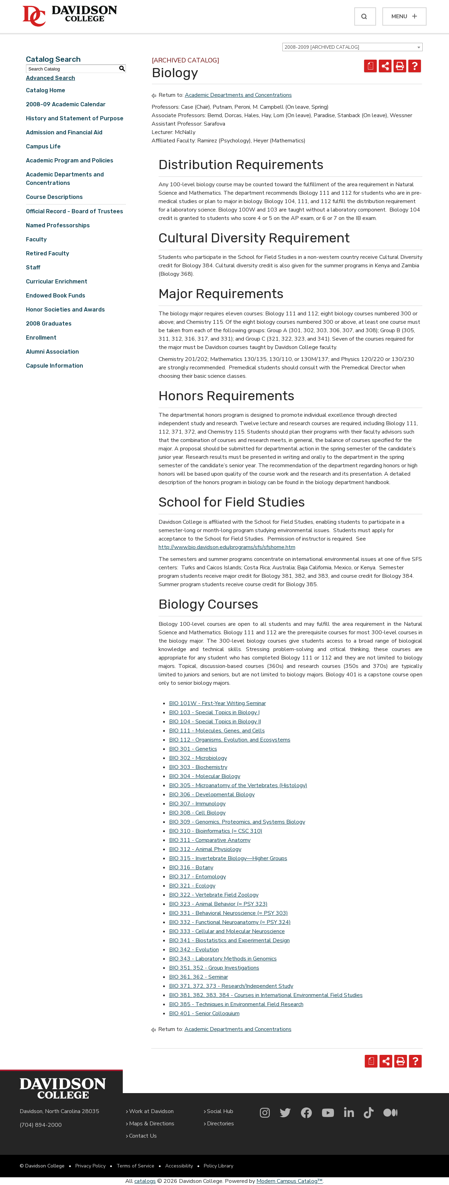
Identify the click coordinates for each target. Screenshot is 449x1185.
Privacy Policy (90, 1166)
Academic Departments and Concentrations (238, 95)
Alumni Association (52, 351)
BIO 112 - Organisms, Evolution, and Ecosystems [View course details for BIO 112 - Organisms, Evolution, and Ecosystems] (229, 740)
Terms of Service (135, 1166)
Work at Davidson (151, 1111)
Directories (220, 1123)
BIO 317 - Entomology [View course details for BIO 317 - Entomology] (197, 877)
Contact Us (143, 1136)
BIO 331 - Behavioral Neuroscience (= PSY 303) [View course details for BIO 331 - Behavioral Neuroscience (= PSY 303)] (228, 913)
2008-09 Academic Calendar (66, 104)
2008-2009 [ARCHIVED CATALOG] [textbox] (321, 47)
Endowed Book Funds (55, 295)
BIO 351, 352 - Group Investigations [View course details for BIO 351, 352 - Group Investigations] (214, 968)
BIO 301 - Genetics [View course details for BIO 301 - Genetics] (193, 749)
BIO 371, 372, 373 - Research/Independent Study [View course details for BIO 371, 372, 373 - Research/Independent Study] (231, 986)
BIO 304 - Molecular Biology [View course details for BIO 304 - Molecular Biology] (204, 776)
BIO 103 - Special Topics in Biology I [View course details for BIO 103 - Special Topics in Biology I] (214, 712)
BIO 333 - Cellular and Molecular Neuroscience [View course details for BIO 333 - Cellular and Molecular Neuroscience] (227, 931)
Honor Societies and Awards (65, 309)
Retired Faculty (47, 253)
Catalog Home (45, 90)
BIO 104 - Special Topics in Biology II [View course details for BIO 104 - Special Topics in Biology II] (215, 721)
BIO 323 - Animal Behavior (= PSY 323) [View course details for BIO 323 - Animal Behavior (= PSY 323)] (218, 904)
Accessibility (179, 1166)
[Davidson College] (69, 16)
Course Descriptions (54, 197)
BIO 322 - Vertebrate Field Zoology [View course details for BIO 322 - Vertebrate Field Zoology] (214, 895)
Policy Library (218, 1166)
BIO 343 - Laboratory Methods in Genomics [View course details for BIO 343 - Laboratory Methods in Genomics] (223, 959)
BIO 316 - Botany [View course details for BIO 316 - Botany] (191, 867)
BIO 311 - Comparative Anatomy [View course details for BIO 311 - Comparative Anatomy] (209, 840)
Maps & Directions (151, 1123)
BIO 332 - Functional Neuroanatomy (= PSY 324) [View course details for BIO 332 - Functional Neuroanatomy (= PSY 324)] (230, 922)
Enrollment (41, 337)
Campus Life (43, 146)
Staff (33, 267)
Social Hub (220, 1111)
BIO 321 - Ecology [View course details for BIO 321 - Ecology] (192, 886)
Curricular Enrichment (56, 281)
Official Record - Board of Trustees (74, 211)
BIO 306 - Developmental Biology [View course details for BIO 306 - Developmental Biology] (212, 794)
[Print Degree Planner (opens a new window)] (370, 66)
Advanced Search (50, 78)
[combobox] (352, 47)
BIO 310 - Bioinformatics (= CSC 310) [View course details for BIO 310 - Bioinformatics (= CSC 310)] (215, 831)
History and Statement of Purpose (74, 118)
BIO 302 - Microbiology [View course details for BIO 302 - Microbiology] (198, 758)
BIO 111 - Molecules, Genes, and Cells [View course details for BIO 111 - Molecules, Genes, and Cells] (217, 731)
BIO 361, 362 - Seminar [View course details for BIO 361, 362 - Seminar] (198, 977)
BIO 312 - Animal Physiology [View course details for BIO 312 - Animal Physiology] (205, 849)
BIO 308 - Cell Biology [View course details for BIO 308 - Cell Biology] (197, 813)
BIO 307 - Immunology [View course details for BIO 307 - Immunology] (197, 804)
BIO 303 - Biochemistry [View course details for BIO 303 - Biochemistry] (198, 767)
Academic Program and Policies (69, 160)
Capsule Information (54, 365)
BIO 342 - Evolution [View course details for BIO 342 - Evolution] (194, 949)
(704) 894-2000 (41, 1125)
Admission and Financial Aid (64, 132)
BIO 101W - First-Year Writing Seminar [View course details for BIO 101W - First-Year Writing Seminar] (217, 703)
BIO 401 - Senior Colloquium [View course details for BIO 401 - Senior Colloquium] (204, 1013)
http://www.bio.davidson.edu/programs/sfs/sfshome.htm (227, 547)
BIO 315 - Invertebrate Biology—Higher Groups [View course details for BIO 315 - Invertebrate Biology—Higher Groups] (228, 858)
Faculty (36, 239)
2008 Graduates (49, 323)
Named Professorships (58, 225)
